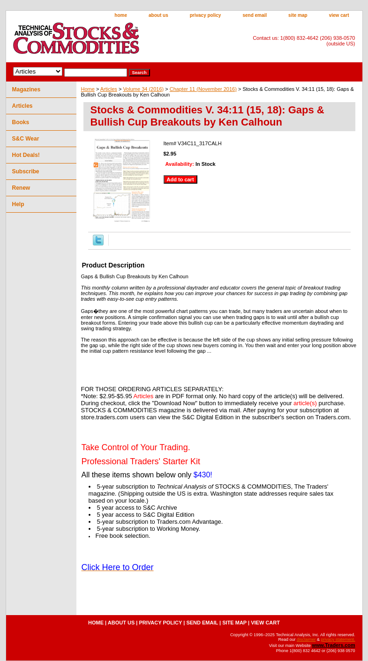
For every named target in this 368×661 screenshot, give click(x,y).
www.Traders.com (333, 645)
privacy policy (205, 15)
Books (21, 122)
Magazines (26, 89)
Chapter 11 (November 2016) (203, 89)
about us (158, 15)
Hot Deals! (26, 155)
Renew (21, 188)
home (120, 15)
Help (18, 204)
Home (88, 89)
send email (254, 15)
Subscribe (25, 171)
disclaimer (306, 639)
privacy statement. (338, 639)
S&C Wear (25, 138)
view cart (339, 15)
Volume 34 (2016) (143, 89)
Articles (108, 89)
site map (298, 15)
